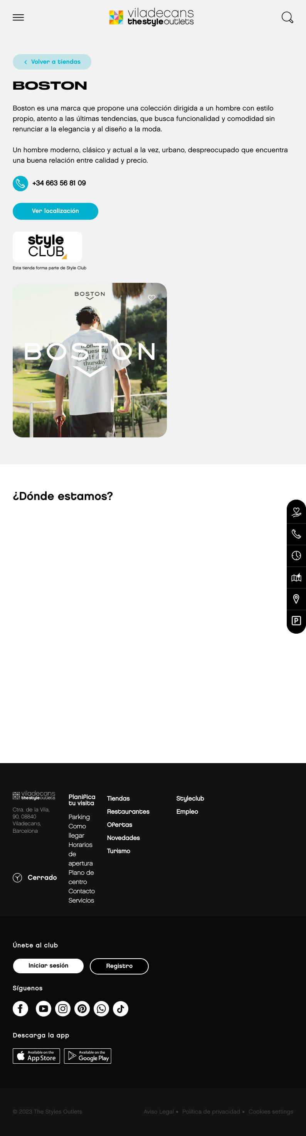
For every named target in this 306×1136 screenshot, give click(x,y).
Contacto (82, 892)
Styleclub (190, 799)
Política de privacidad (211, 1112)
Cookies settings (271, 1112)
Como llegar (77, 831)
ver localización (55, 211)
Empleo (187, 812)
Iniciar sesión (48, 966)
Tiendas (118, 799)
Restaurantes (128, 812)
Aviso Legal (159, 1112)
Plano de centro (81, 877)
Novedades (123, 838)
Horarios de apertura (81, 854)
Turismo (118, 851)
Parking (79, 817)
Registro (119, 966)
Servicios (81, 901)
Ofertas (119, 825)
